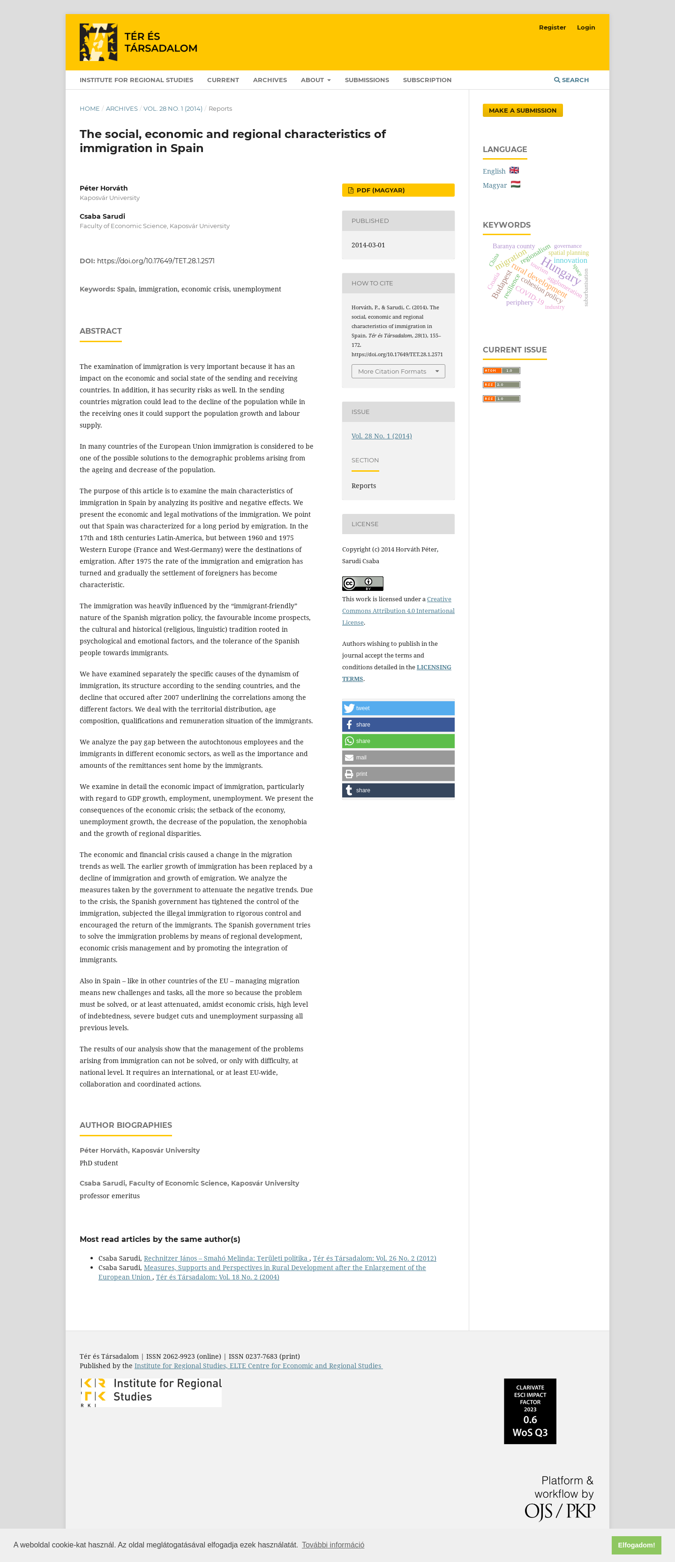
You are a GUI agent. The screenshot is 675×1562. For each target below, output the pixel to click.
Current (223, 80)
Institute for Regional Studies (136, 80)
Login (586, 27)
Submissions (367, 80)
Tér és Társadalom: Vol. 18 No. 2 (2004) (217, 1276)
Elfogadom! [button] (636, 1545)
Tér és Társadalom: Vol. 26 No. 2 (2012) (374, 1258)
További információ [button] (333, 1545)
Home (90, 108)
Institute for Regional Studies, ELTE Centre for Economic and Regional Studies (259, 1365)
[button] (398, 708)
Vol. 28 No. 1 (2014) (172, 108)
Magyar (501, 185)
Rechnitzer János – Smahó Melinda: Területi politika (226, 1258)
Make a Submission (523, 110)
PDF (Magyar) (380, 190)
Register (552, 27)
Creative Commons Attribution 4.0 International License (398, 611)
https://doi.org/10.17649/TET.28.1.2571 (156, 261)
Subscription (427, 80)
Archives (270, 80)
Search (571, 80)
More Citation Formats (392, 371)
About (313, 80)
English (501, 171)
